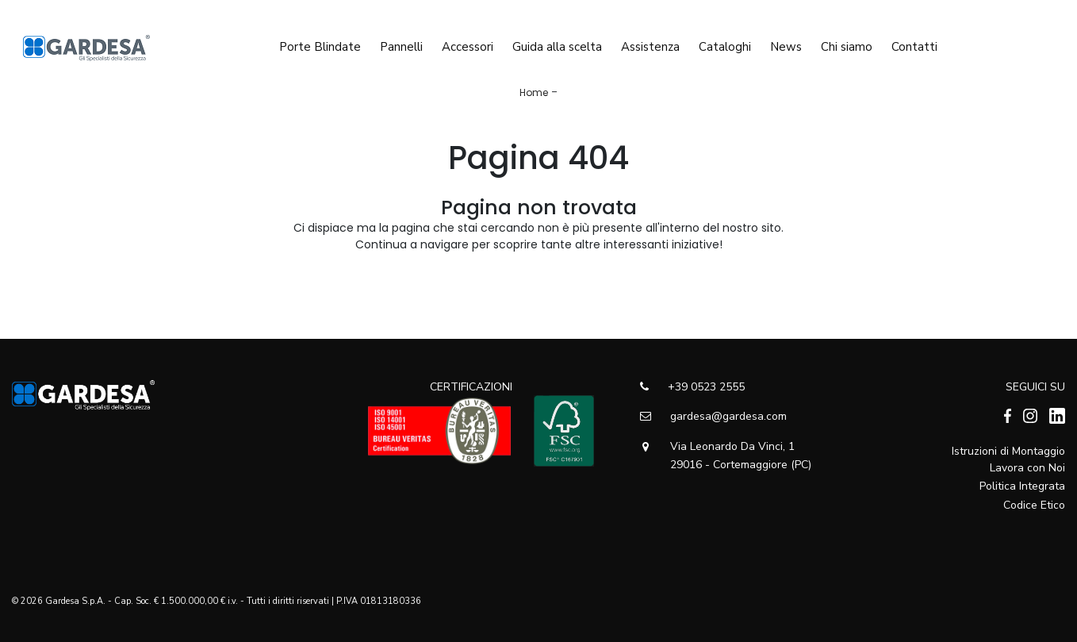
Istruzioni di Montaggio (1008, 451)
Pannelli (401, 42)
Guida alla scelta (557, 42)
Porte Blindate (320, 42)
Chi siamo (846, 42)
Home (533, 92)
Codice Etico (1034, 505)
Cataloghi (725, 42)
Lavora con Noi (1027, 467)
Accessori (467, 42)
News (786, 42)
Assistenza (650, 42)
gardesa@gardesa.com (713, 416)
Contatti (914, 42)
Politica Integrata (1022, 486)
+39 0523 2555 (692, 386)
